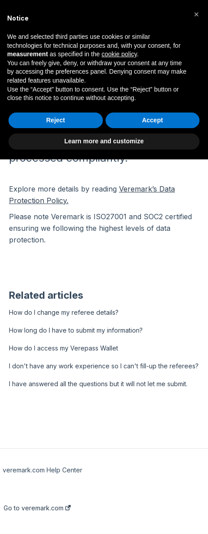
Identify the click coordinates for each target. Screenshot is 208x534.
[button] (196, 14)
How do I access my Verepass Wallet (63, 348)
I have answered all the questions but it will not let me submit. (98, 384)
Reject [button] (55, 120)
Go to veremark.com (37, 508)
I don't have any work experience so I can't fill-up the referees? (104, 366)
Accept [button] (152, 120)
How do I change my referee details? (64, 312)
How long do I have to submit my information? (76, 330)
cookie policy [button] (119, 54)
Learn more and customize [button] (104, 141)
